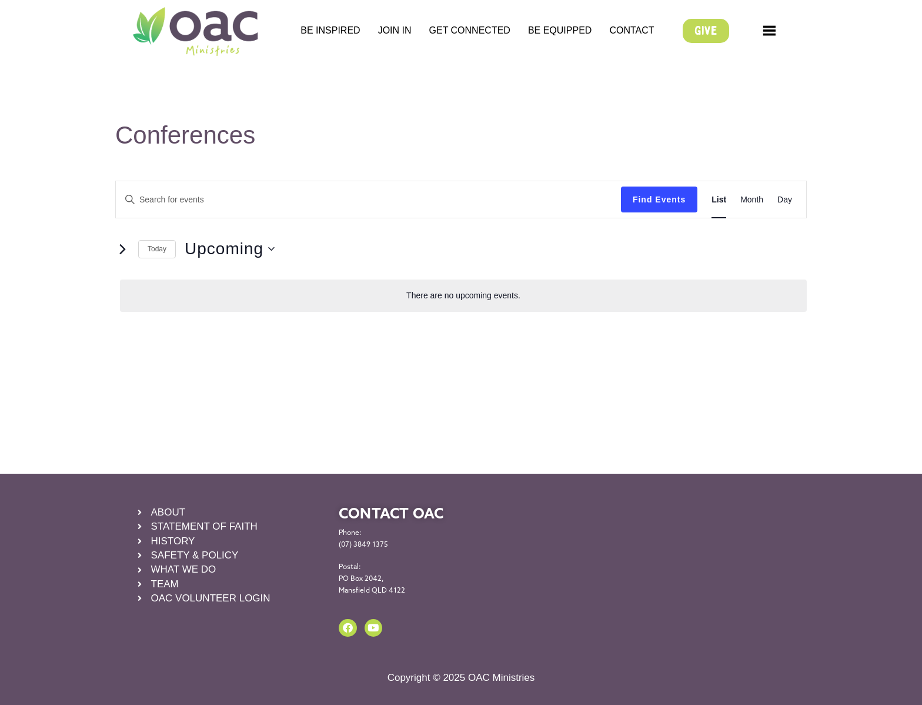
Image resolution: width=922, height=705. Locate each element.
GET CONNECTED (469, 30)
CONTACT (631, 30)
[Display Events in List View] (718, 199)
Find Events (659, 199)
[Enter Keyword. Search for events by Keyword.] (368, 199)
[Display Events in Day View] (784, 199)
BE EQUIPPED (560, 30)
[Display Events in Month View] (751, 199)
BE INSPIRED (330, 30)
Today (157, 249)
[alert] (463, 296)
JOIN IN (395, 30)
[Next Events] (122, 249)
